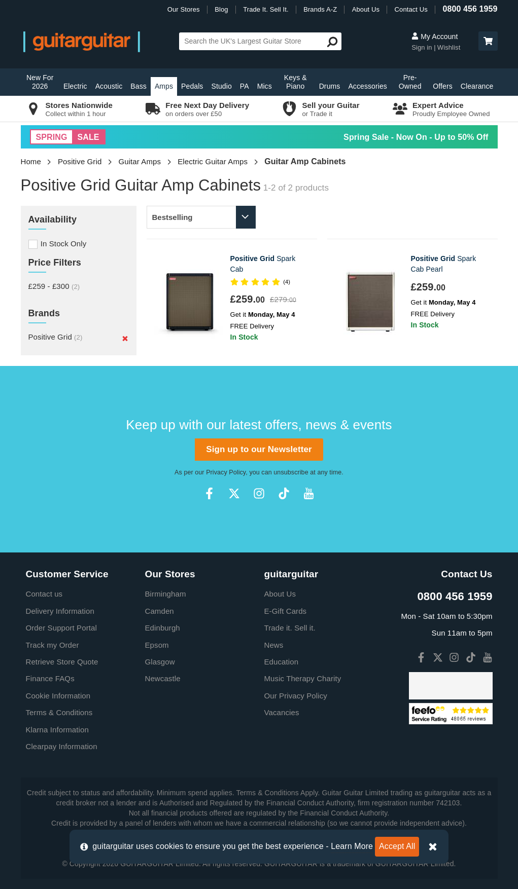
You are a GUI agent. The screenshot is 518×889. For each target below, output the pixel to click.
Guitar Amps (139, 161)
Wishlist (449, 47)
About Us (365, 9)
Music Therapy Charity (302, 678)
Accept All (397, 846)
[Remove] (125, 338)
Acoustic (109, 86)
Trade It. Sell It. (265, 9)
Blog (221, 9)
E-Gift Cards (285, 611)
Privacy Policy (226, 472)
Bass (138, 86)
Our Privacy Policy (295, 695)
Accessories (367, 86)
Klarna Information (57, 729)
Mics (264, 86)
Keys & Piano (295, 81)
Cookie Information (58, 695)
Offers (442, 86)
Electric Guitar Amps (213, 161)
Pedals (192, 86)
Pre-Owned (410, 81)
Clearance (477, 86)
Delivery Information (60, 611)
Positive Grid (79, 161)
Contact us (44, 593)
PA (244, 86)
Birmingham (165, 593)
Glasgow (160, 661)
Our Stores (183, 9)
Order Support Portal (61, 627)
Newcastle (163, 678)
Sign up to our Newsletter (259, 449)
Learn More (352, 846)
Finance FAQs (50, 678)
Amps (164, 86)
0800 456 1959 (469, 9)
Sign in (422, 47)
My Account (434, 36)
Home (31, 161)
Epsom (157, 645)
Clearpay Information (61, 746)
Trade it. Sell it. (290, 627)
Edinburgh (162, 627)
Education (281, 661)
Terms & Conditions (59, 712)
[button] (488, 41)
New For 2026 (40, 81)
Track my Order (52, 645)
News (274, 645)
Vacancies (281, 712)
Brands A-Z (320, 9)
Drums (329, 86)
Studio (221, 86)
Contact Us (411, 9)
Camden (159, 611)
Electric (75, 86)
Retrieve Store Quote (62, 661)
